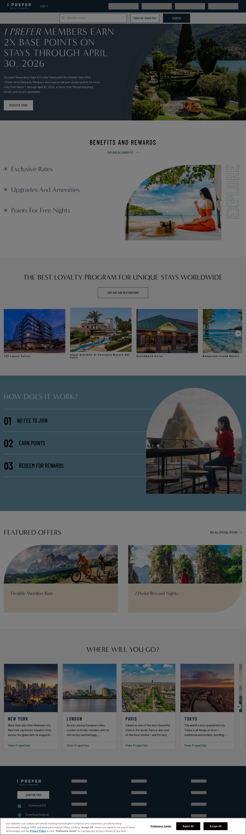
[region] (123, 826)
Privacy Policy (38, 831)
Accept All (215, 826)
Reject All (188, 826)
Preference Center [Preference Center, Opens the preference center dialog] (160, 826)
